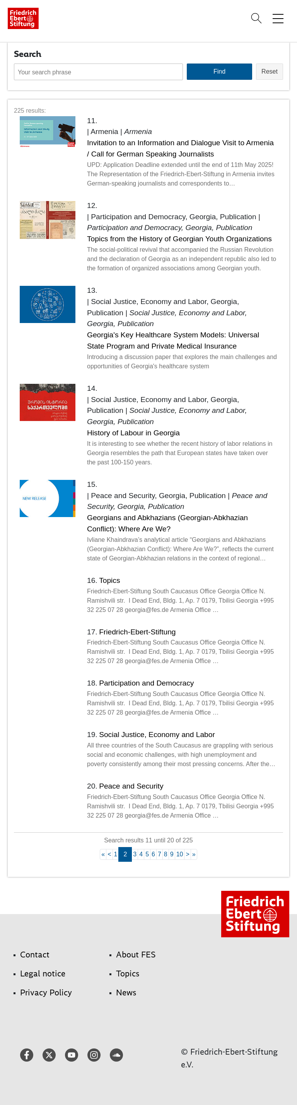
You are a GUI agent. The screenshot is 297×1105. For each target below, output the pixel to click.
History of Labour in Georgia (133, 433)
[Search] (257, 18)
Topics (109, 580)
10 (179, 854)
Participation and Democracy (146, 683)
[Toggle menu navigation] (278, 18)
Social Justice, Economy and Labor (157, 734)
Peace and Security (131, 786)
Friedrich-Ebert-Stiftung (137, 632)
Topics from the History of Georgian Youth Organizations (179, 239)
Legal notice (42, 973)
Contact (35, 954)
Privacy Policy (46, 992)
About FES (136, 954)
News (126, 992)
